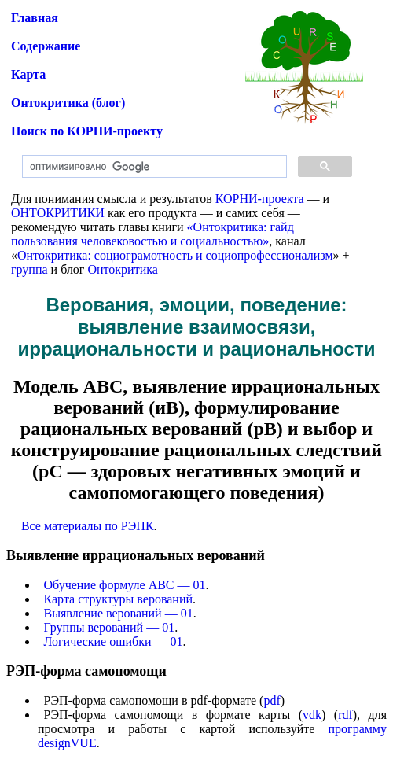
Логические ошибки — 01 (113, 641)
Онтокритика (122, 269)
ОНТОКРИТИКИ (58, 212)
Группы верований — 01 (109, 627)
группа (29, 269)
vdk (312, 714)
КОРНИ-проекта (259, 198)
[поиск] (153, 167)
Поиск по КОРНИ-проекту (87, 131)
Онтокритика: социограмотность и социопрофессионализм (175, 255)
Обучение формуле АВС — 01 (125, 585)
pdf (271, 700)
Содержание (45, 46)
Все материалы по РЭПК (87, 526)
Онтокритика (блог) (68, 102)
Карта (28, 74)
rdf (345, 714)
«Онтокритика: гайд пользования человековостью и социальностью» (152, 234)
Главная (34, 17)
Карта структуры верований (118, 599)
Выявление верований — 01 (118, 613)
